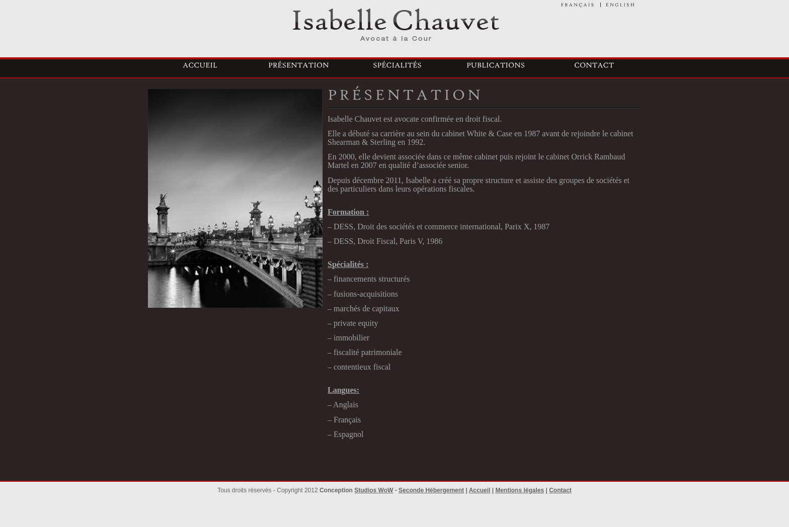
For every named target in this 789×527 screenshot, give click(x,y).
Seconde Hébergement (431, 490)
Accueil (480, 490)
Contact (560, 490)
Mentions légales (519, 490)
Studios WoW (373, 490)
